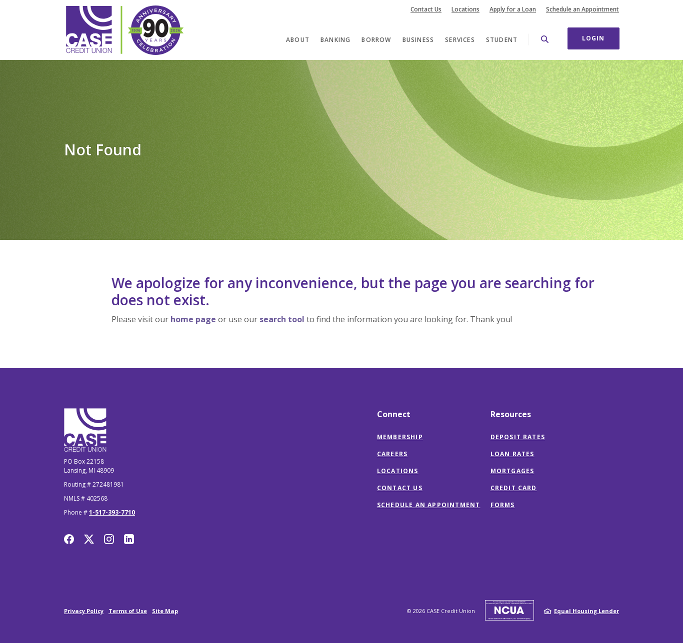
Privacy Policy (84, 611)
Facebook (69, 539)
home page (193, 319)
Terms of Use (127, 611)
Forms (502, 505)
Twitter (89, 539)
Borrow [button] (376, 39)
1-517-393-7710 (112, 512)
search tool (282, 319)
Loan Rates (512, 454)
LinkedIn (129, 539)
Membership (400, 437)
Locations (466, 9)
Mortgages (512, 471)
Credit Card (513, 488)
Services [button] (460, 39)
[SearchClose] (545, 39)
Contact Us (426, 9)
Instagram (109, 539)
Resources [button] (510, 414)
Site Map (165, 611)
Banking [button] (335, 39)
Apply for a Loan (513, 9)
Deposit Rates (518, 437)
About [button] (298, 39)
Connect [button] (393, 414)
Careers (392, 454)
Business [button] (418, 39)
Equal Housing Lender (586, 611)
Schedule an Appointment (582, 9)
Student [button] (502, 39)
